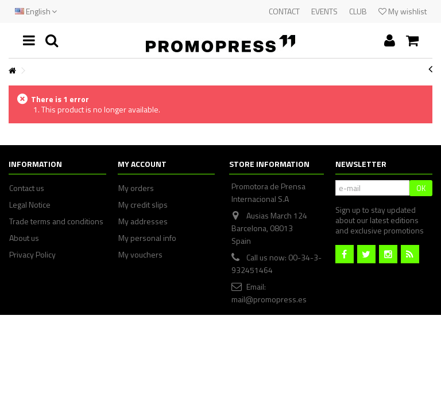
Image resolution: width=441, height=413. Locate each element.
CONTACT (284, 11)
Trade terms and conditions (56, 221)
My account (142, 164)
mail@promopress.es (269, 299)
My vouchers (140, 255)
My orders (136, 188)
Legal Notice (30, 205)
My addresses (143, 221)
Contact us (26, 188)
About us (24, 238)
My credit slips (143, 205)
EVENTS (324, 11)
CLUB (358, 11)
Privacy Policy (32, 255)
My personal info (147, 238)
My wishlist (402, 11)
